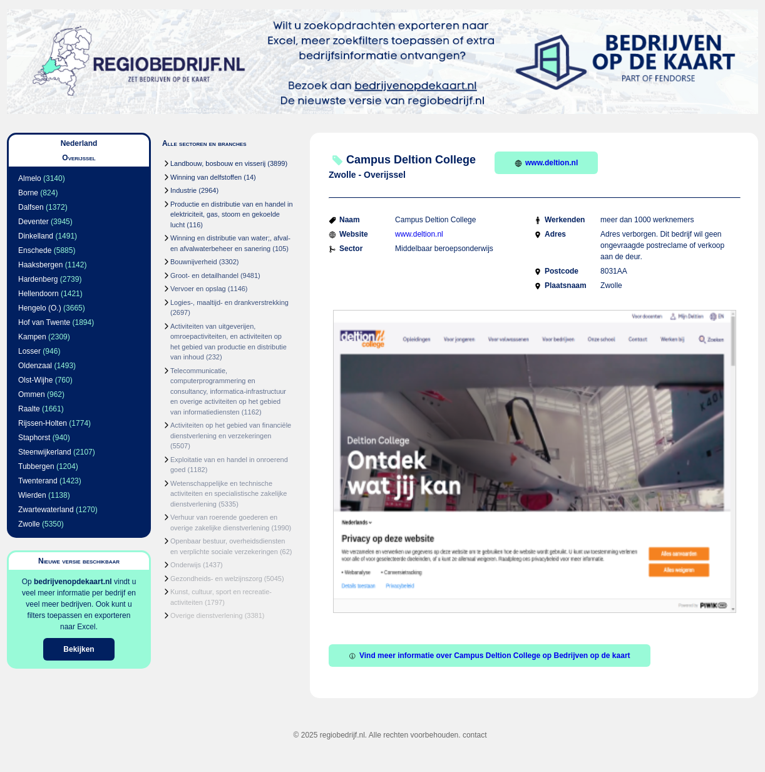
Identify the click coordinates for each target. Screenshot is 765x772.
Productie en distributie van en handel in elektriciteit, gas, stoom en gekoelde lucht (231, 214)
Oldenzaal (35, 365)
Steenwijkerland (44, 452)
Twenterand (38, 480)
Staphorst (34, 437)
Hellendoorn (38, 293)
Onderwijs (185, 565)
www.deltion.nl (546, 162)
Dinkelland (35, 236)
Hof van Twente (44, 322)
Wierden (32, 495)
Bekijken (78, 649)
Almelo (29, 178)
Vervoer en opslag (198, 288)
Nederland (79, 143)
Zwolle (29, 524)
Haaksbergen (40, 264)
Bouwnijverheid (193, 261)
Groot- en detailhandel (204, 275)
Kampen (32, 336)
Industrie (183, 190)
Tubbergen (36, 466)
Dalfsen (31, 207)
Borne (28, 192)
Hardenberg (38, 279)
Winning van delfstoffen (206, 177)
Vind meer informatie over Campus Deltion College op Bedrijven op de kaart (489, 655)
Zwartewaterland (46, 509)
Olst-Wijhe (35, 380)
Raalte (29, 408)
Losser (29, 351)
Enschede (34, 250)
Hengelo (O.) (39, 308)
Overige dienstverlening (206, 615)
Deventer (33, 221)
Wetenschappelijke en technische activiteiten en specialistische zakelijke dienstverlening (228, 494)
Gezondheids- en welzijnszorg (216, 578)
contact (475, 735)
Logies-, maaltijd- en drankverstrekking (229, 302)
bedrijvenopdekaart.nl (73, 581)
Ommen (31, 394)
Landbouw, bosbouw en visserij (217, 163)
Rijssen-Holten (42, 423)
